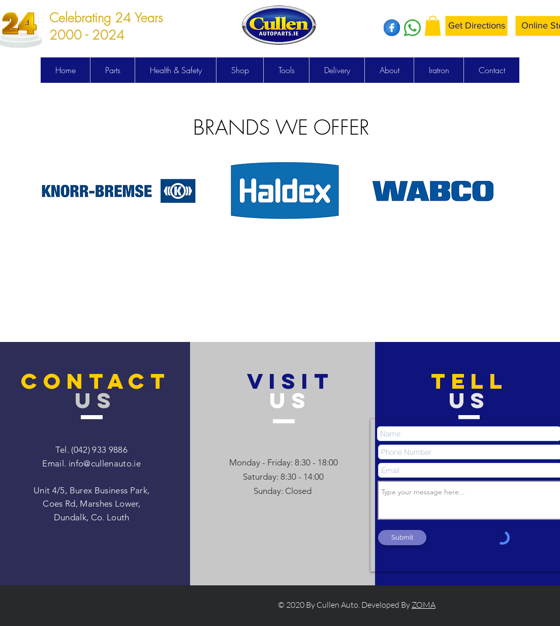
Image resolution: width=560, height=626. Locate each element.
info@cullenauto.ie (105, 463)
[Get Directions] (476, 26)
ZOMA (423, 605)
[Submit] (402, 537)
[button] (432, 26)
